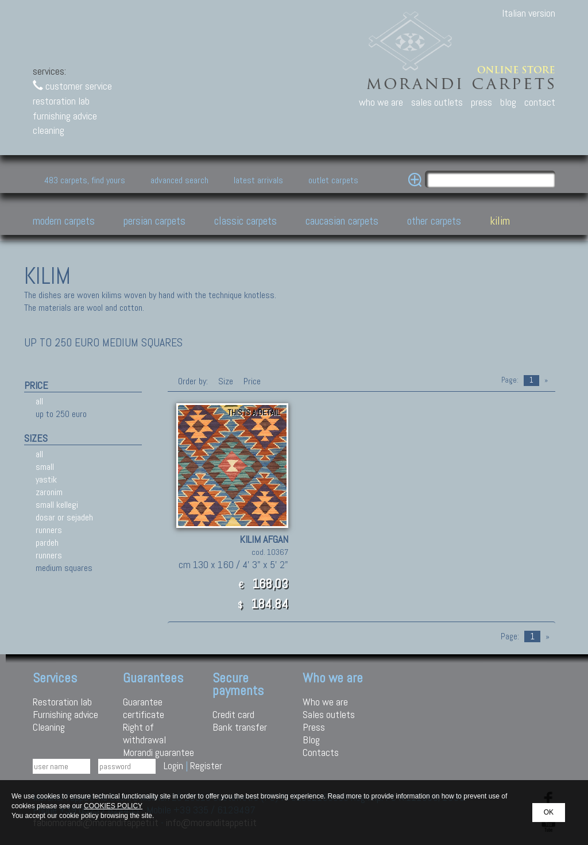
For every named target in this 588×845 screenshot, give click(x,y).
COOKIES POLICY (113, 806)
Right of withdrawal (144, 733)
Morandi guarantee (158, 752)
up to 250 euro (61, 414)
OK (549, 812)
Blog (311, 739)
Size (225, 381)
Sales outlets (329, 714)
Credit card (233, 714)
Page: (510, 380)
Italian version (528, 13)
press (481, 102)
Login (173, 765)
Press (314, 727)
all (39, 401)
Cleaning (49, 727)
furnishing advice (65, 115)
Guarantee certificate (143, 708)
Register (206, 765)
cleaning (48, 130)
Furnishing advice (65, 714)
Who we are (325, 701)
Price (251, 381)
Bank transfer (239, 727)
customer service (72, 85)
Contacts (321, 752)
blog (508, 102)
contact (539, 102)
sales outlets (437, 102)
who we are (381, 102)
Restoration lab (62, 701)
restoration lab (61, 100)
